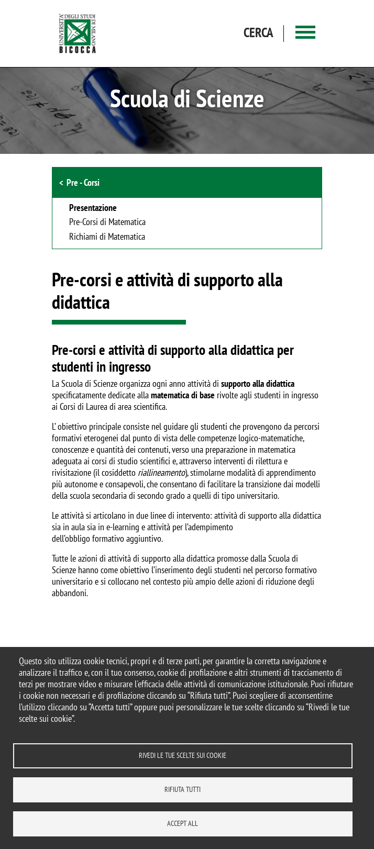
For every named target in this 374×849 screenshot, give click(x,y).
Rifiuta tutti (182, 789)
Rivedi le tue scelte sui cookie (182, 755)
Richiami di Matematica (107, 237)
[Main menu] (305, 33)
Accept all (182, 823)
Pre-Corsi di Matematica (107, 222)
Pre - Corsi (83, 182)
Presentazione (93, 208)
